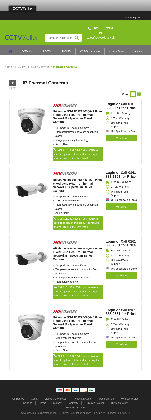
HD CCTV (65, 51)
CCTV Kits (26, 51)
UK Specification (129, 398)
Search (77, 38)
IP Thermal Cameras (65, 66)
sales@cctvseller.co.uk (101, 37)
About (34, 398)
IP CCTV (46, 51)
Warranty (73, 403)
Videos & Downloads (55, 398)
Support (57, 403)
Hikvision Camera (95, 403)
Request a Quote (83, 398)
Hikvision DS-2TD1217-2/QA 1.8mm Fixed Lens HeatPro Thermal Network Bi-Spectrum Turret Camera (77, 116)
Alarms (138, 51)
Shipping (27, 403)
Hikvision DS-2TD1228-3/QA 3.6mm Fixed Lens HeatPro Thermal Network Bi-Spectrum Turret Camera (77, 322)
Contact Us (18, 398)
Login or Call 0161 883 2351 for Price (121, 106)
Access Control (117, 51)
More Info (121, 138)
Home (8, 66)
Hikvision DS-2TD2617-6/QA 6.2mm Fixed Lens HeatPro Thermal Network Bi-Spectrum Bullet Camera (77, 185)
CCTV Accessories (90, 51)
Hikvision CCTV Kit (75, 407)
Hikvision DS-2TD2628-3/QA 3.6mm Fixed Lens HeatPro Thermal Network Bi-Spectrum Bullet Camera (77, 254)
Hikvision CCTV (119, 403)
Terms (43, 403)
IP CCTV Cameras (39, 66)
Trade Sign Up (133, 17)
